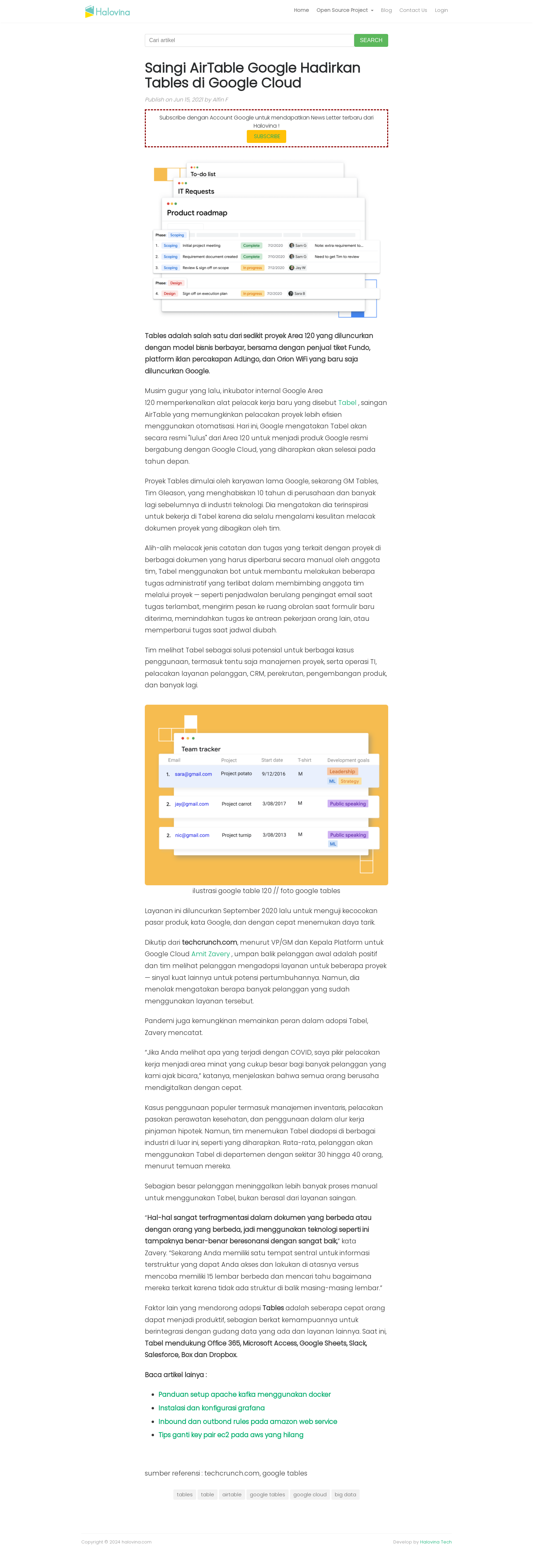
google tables (267, 1494)
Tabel (347, 402)
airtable (232, 1494)
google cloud (310, 1494)
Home (301, 10)
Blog (386, 10)
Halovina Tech (436, 1542)
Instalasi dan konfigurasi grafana (211, 1408)
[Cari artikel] (249, 40)
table (207, 1494)
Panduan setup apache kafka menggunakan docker (244, 1394)
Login (441, 10)
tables (185, 1494)
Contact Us (413, 10)
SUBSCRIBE (266, 136)
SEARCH (371, 40)
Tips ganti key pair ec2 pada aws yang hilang (231, 1435)
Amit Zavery (210, 954)
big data (345, 1494)
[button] (345, 10)
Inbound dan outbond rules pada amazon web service (247, 1421)
